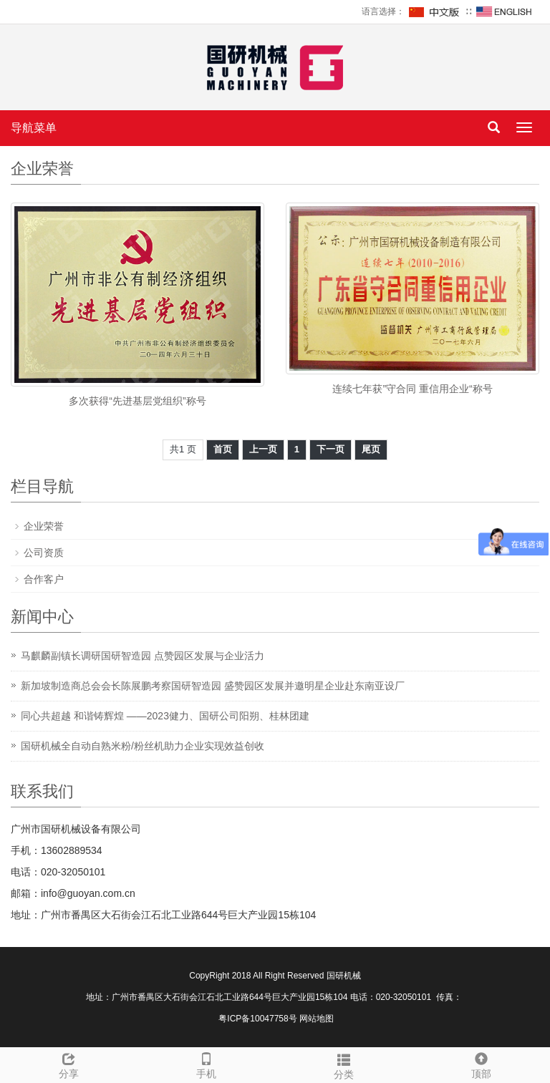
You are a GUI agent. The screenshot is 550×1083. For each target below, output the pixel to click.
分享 (69, 1063)
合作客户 (44, 579)
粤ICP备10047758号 (257, 1019)
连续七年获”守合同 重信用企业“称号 (412, 388)
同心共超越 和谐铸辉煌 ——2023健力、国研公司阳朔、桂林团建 (165, 716)
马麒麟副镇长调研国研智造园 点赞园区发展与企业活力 (142, 655)
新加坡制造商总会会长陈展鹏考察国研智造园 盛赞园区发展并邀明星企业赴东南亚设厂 (213, 685)
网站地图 (316, 1019)
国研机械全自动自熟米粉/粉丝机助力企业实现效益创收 (142, 746)
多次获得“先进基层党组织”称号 (137, 401)
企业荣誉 (44, 526)
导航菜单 (34, 128)
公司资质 (44, 552)
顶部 (481, 1063)
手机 (206, 1063)
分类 (343, 1064)
